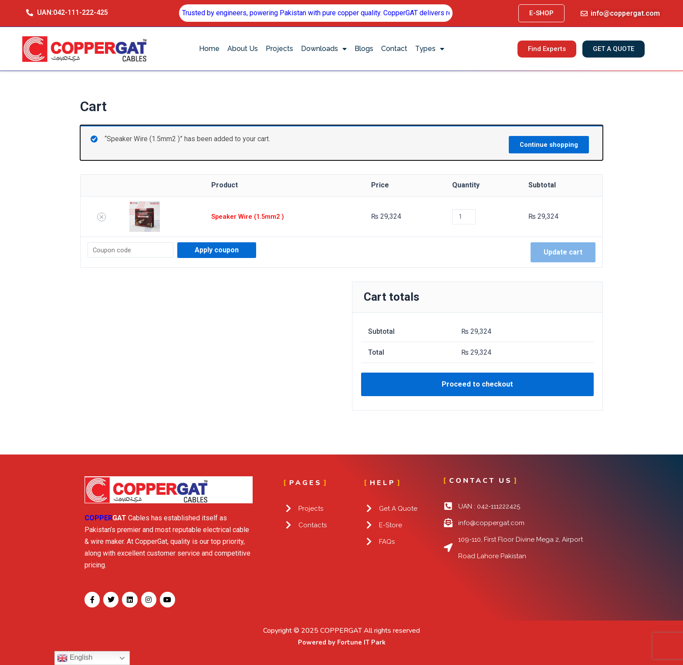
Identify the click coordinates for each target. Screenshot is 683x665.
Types (429, 49)
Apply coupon (222, 250)
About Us (242, 48)
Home (209, 48)
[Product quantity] (467, 216)
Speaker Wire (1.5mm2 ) (248, 216)
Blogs (364, 48)
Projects (279, 48)
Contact (394, 48)
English (74, 658)
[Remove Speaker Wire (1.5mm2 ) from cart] (101, 217)
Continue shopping (545, 143)
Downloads (324, 49)
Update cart (563, 252)
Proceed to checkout (477, 385)
